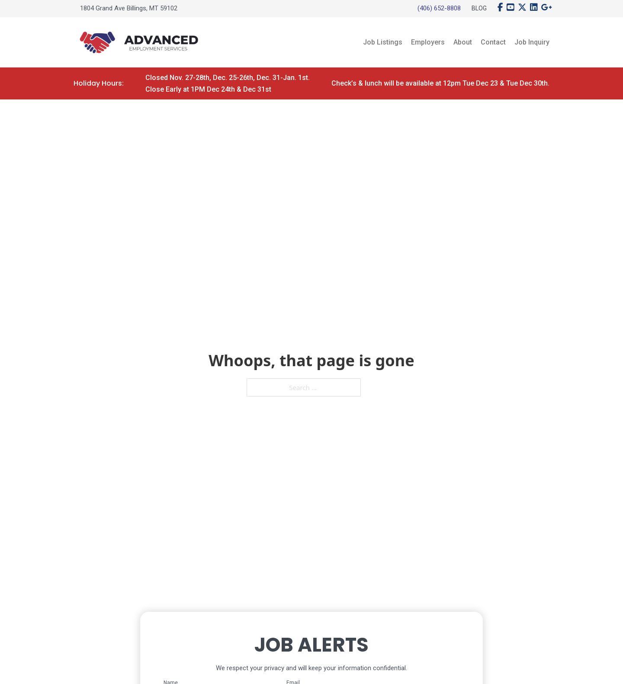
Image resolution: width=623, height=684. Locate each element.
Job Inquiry (531, 42)
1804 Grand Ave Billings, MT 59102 (128, 8)
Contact (493, 42)
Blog (479, 8)
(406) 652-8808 (439, 8)
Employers (428, 42)
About (462, 42)
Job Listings (382, 42)
